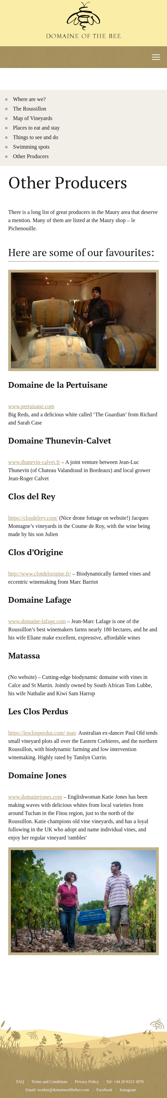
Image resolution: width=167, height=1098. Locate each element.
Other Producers (30, 156)
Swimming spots (31, 147)
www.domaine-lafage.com (37, 621)
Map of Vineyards (32, 118)
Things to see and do (35, 137)
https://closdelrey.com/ (33, 518)
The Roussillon (29, 109)
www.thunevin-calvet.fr (34, 462)
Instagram (128, 1089)
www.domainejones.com (35, 797)
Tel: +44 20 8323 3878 (124, 1081)
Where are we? (29, 99)
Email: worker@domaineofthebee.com (57, 1089)
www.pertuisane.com (31, 406)
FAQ (20, 1081)
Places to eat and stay (36, 128)
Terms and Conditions (49, 1081)
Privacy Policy (87, 1081)
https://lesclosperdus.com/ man (42, 733)
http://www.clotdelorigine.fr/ (39, 574)
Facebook (104, 1089)
